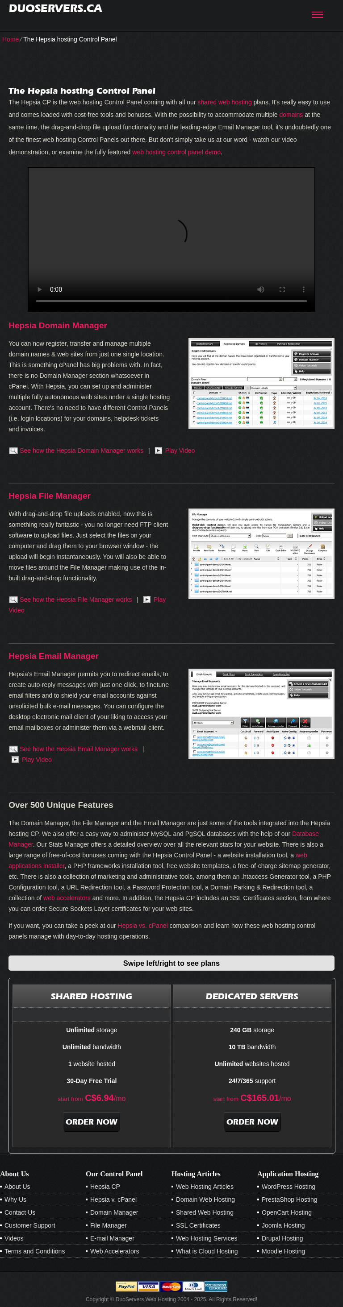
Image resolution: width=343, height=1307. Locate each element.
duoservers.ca (55, 8)
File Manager (108, 1225)
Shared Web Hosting (205, 1212)
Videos (14, 1238)
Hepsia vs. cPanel (143, 925)
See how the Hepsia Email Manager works (79, 749)
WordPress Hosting (288, 1186)
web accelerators (67, 898)
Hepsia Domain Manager (57, 325)
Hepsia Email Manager (53, 656)
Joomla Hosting (283, 1225)
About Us (17, 1186)
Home (10, 39)
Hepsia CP (105, 1186)
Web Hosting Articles (205, 1186)
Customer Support (29, 1225)
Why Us (15, 1199)
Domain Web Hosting (205, 1199)
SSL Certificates (198, 1225)
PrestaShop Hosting (290, 1199)
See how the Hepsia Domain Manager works (81, 450)
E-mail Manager (112, 1238)
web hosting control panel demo (176, 152)
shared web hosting (224, 102)
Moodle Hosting (283, 1251)
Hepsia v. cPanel (113, 1199)
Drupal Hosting (282, 1238)
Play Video (180, 450)
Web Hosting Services (206, 1238)
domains (291, 114)
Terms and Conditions (34, 1251)
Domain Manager (114, 1212)
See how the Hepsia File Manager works (76, 599)
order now (91, 1122)
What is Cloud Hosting (207, 1251)
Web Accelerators (114, 1251)
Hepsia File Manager (49, 495)
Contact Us (19, 1212)
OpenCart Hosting (287, 1212)
